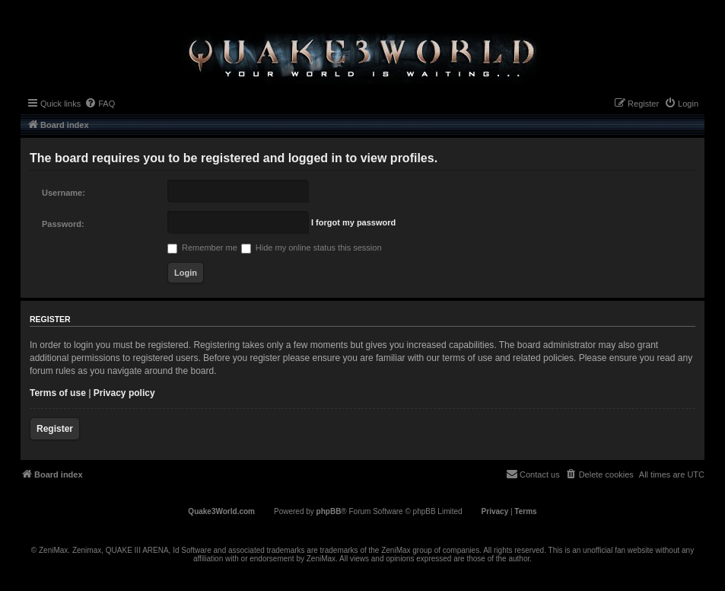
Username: (63, 192)
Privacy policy (124, 393)
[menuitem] (99, 103)
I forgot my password (353, 222)
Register (55, 428)
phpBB (329, 511)
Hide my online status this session (311, 247)
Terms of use (58, 393)
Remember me (202, 247)
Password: (63, 223)
